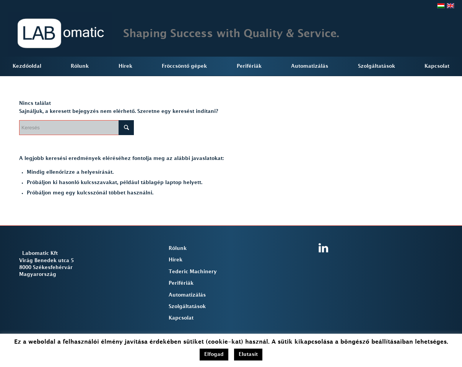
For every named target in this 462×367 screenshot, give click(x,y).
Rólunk (178, 248)
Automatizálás (187, 295)
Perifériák (181, 283)
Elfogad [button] (214, 354)
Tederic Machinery (193, 271)
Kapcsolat (181, 318)
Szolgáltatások (187, 306)
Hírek (175, 260)
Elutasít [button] (248, 354)
